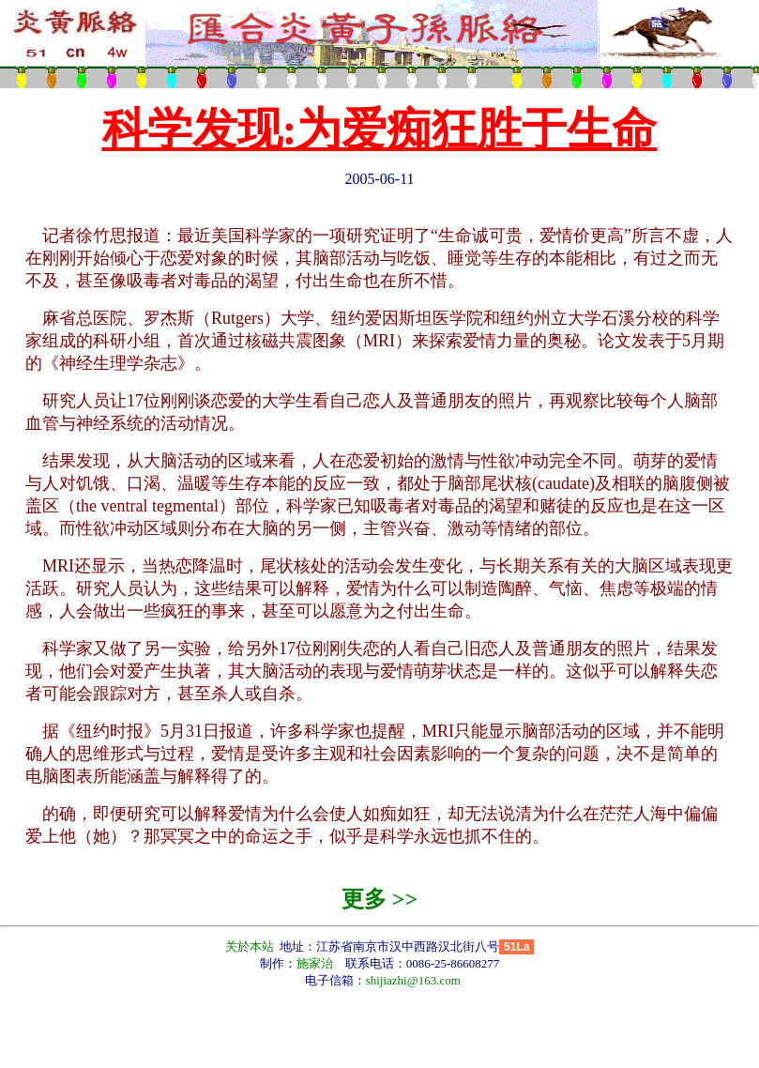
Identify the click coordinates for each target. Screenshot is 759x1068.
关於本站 (251, 946)
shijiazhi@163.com (413, 980)
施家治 (314, 963)
